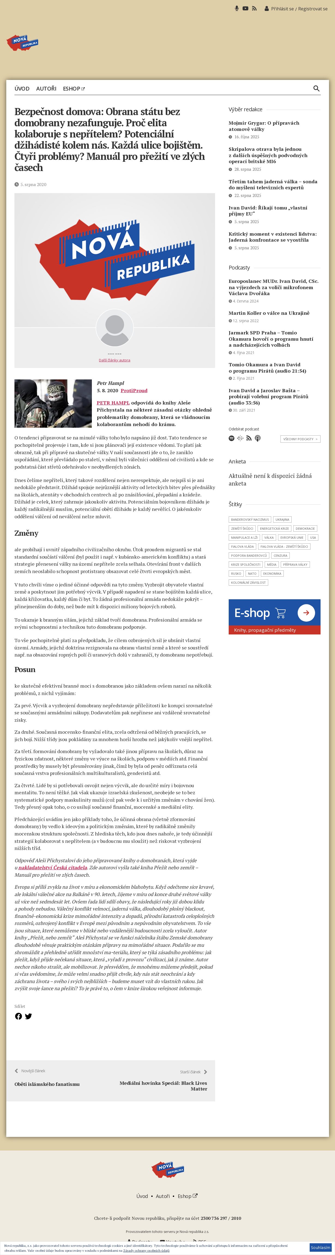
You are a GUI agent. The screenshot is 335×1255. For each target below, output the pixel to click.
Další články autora (114, 360)
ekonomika (272, 573)
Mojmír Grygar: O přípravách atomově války (264, 125)
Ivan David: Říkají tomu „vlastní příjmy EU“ (268, 210)
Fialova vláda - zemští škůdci (284, 546)
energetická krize (274, 528)
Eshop (73, 88)
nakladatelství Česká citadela (52, 867)
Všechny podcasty (300, 439)
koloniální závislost (248, 582)
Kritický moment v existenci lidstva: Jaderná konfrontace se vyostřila (273, 236)
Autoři (46, 88)
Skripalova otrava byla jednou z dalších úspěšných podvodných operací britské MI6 (268, 155)
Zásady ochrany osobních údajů (146, 1250)
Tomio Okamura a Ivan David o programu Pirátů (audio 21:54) (267, 367)
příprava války (295, 564)
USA (313, 537)
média (271, 564)
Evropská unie (291, 537)
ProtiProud (134, 390)
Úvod (22, 88)
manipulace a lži (244, 537)
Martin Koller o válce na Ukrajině (269, 313)
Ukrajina (282, 519)
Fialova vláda (242, 546)
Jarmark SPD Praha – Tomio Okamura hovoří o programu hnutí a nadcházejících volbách (271, 338)
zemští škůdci (242, 528)
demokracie (305, 528)
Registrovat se (313, 9)
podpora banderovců (249, 555)
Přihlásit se (282, 9)
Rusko (236, 573)
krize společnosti (245, 564)
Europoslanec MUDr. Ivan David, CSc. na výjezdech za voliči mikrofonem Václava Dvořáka (273, 287)
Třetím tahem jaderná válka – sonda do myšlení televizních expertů (273, 184)
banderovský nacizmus (250, 519)
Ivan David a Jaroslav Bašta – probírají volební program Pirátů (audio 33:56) (268, 396)
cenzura (280, 555)
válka (269, 537)
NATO (252, 573)
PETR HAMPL (113, 402)
